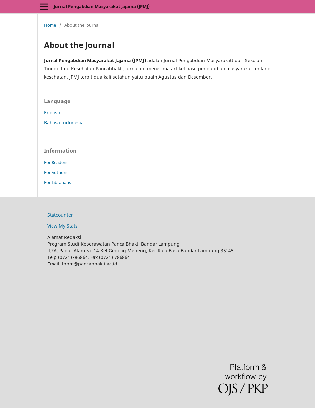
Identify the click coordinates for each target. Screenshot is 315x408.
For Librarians (57, 182)
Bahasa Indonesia (64, 122)
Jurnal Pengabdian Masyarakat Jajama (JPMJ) (102, 6)
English (52, 112)
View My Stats (62, 226)
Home (50, 25)
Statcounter (60, 215)
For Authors (55, 172)
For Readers (55, 162)
